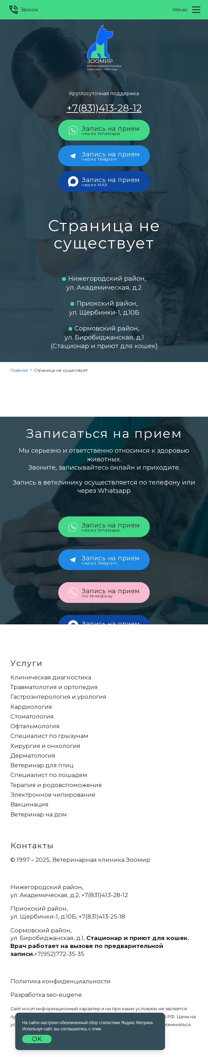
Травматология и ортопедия (54, 687)
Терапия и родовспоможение (56, 785)
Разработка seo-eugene (46, 994)
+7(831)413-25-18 (102, 916)
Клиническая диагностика (50, 677)
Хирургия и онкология (45, 745)
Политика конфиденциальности (60, 981)
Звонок (23, 9)
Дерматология (32, 755)
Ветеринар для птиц (41, 765)
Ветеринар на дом (38, 814)
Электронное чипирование (52, 794)
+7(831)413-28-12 (104, 108)
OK (37, 1039)
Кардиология (31, 706)
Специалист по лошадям (48, 774)
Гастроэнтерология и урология (58, 696)
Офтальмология (35, 726)
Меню (187, 9)
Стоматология (32, 716)
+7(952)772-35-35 (59, 953)
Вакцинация (29, 804)
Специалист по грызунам (49, 735)
